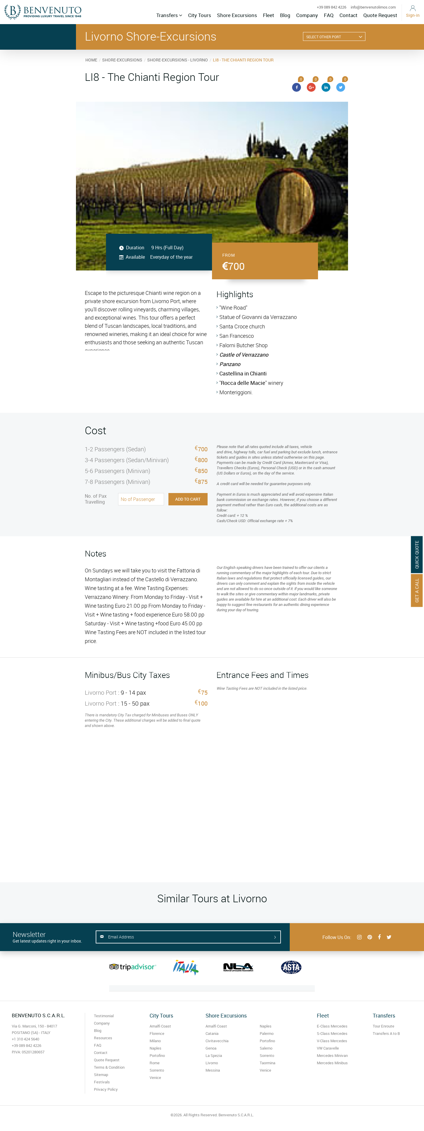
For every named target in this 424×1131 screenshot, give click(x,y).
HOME (91, 60)
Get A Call (417, 590)
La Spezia (214, 1055)
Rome (155, 1062)
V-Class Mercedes (332, 1040)
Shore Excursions (237, 15)
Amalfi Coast (160, 1026)
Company (307, 15)
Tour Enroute (383, 1026)
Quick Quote (417, 554)
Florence (157, 1033)
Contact (348, 15)
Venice (155, 1077)
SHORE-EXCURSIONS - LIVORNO (177, 60)
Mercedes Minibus (332, 1062)
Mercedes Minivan (332, 1055)
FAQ (329, 15)
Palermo (267, 1033)
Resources (103, 1037)
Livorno (212, 1062)
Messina (213, 1070)
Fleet (268, 15)
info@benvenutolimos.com (373, 7)
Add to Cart (188, 499)
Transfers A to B (386, 1033)
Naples (155, 1048)
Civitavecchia (217, 1040)
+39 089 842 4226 (331, 7)
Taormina (267, 1062)
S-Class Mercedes (332, 1033)
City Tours (199, 15)
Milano (155, 1040)
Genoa (211, 1048)
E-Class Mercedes (332, 1026)
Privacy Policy (106, 1089)
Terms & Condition (109, 1067)
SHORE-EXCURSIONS (122, 60)
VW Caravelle (328, 1048)
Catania (212, 1033)
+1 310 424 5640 (25, 1039)
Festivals (102, 1082)
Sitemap (101, 1074)
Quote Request (380, 15)
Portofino (157, 1055)
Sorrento (157, 1070)
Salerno (266, 1048)
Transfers (169, 15)
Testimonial (104, 1015)
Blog (285, 15)
